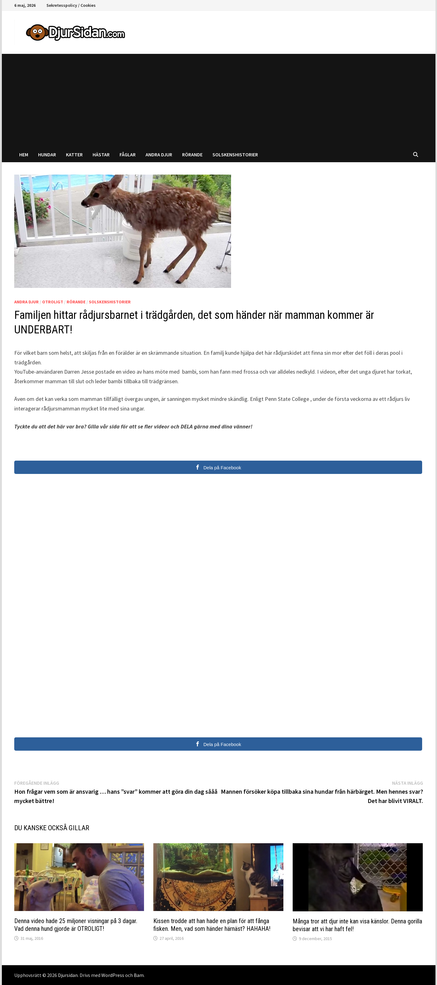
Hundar (47, 154)
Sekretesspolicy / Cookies (71, 5)
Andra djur (159, 154)
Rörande (192, 154)
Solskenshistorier (235, 154)
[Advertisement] (218, 100)
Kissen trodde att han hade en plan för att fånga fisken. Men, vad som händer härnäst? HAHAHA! (211, 924)
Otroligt (52, 302)
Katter (74, 154)
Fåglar (128, 154)
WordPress (112, 975)
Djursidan (68, 975)
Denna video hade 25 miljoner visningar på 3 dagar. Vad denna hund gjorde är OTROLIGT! (75, 924)
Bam (139, 975)
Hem (23, 154)
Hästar (101, 154)
